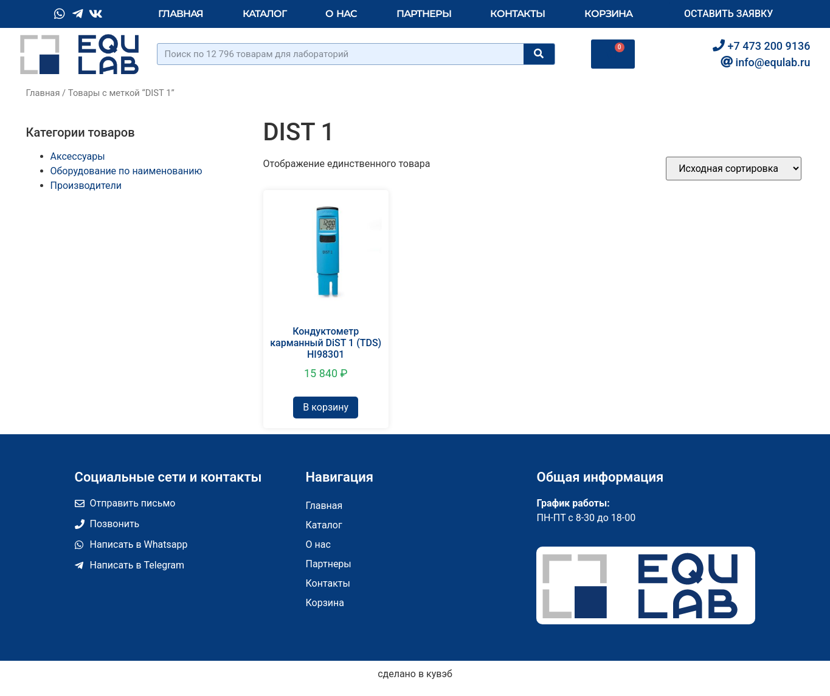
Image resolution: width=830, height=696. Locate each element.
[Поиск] (539, 54)
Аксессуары (77, 156)
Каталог (264, 13)
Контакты (517, 13)
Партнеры (423, 13)
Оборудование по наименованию (126, 171)
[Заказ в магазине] (733, 168)
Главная (180, 13)
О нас (341, 13)
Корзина (608, 13)
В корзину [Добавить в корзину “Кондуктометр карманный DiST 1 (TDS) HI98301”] (325, 407)
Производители (86, 185)
